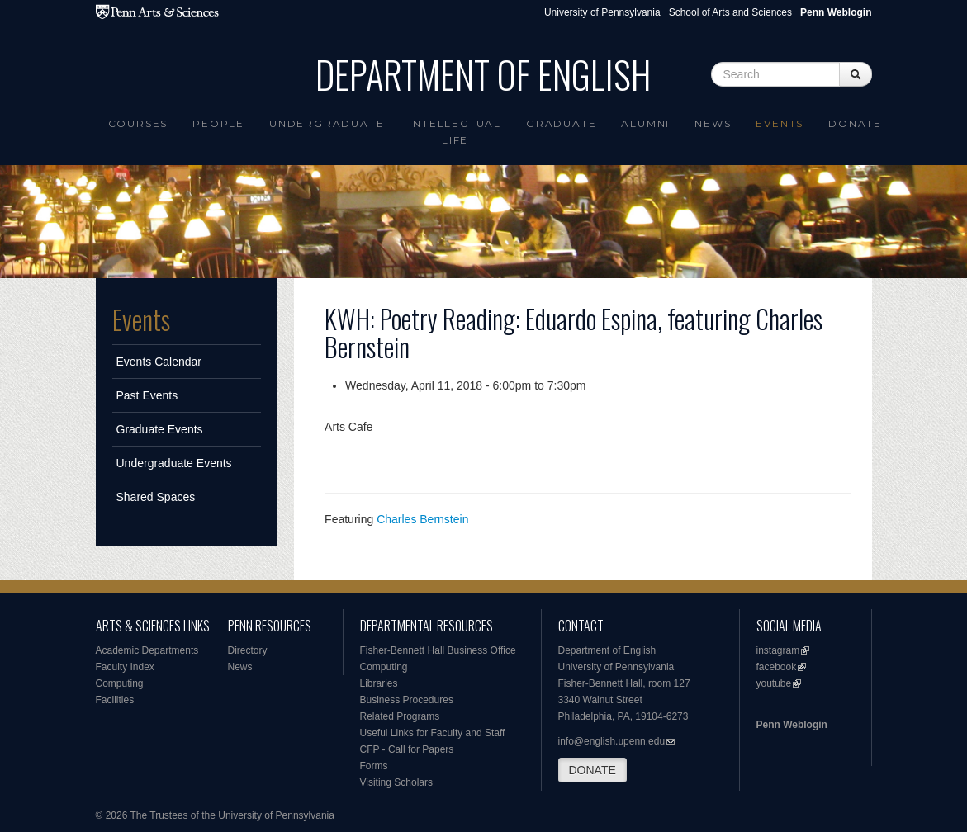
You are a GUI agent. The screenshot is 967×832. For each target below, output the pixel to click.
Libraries (379, 683)
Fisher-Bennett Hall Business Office (438, 650)
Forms (374, 766)
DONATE (592, 770)
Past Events (147, 395)
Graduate (561, 123)
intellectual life (455, 131)
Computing (120, 683)
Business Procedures (406, 700)
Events (779, 123)
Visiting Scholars (397, 782)
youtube (774, 683)
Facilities (115, 700)
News (712, 123)
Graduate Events (159, 429)
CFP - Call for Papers (407, 749)
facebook (776, 667)
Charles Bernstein (422, 519)
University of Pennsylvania (602, 12)
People (218, 123)
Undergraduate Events (174, 463)
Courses (138, 123)
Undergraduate (326, 123)
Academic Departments (147, 650)
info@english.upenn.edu (612, 741)
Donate (855, 123)
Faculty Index (125, 667)
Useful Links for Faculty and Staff (432, 733)
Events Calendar (159, 361)
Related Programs (400, 716)
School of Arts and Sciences (730, 12)
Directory (248, 650)
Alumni (645, 123)
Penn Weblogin (791, 724)
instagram (778, 650)
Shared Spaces (156, 496)
